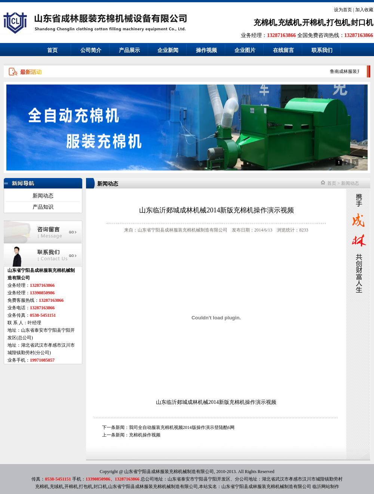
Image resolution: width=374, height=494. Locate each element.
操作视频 (206, 50)
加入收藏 (364, 9)
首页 (52, 50)
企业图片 (244, 50)
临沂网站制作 (325, 486)
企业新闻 (167, 50)
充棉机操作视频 (144, 435)
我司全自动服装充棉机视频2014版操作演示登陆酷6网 (181, 427)
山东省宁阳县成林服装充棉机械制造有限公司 (266, 486)
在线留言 (283, 50)
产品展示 (129, 50)
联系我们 (322, 50)
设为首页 (343, 9)
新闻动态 (43, 196)
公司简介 (90, 50)
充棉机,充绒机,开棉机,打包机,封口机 (313, 22)
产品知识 (43, 207)
